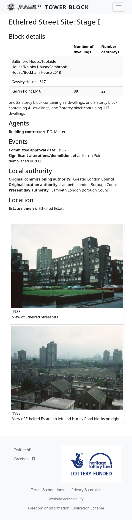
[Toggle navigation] (118, 7)
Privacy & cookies (86, 489)
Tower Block (67, 7)
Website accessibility (65, 498)
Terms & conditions (47, 489)
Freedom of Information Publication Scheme (66, 508)
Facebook (24, 458)
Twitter (22, 449)
